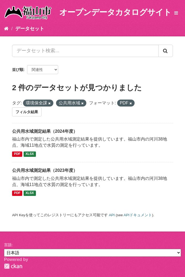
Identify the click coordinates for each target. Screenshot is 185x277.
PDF (17, 154)
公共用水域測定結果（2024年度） (44, 131)
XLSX (29, 154)
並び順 (17, 69)
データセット (29, 28)
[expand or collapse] (176, 13)
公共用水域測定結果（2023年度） (44, 170)
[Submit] (165, 51)
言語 (8, 245)
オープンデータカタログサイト (115, 12)
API (112, 215)
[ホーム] (6, 28)
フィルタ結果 (27, 112)
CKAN (13, 266)
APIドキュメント (138, 215)
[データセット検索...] (85, 51)
